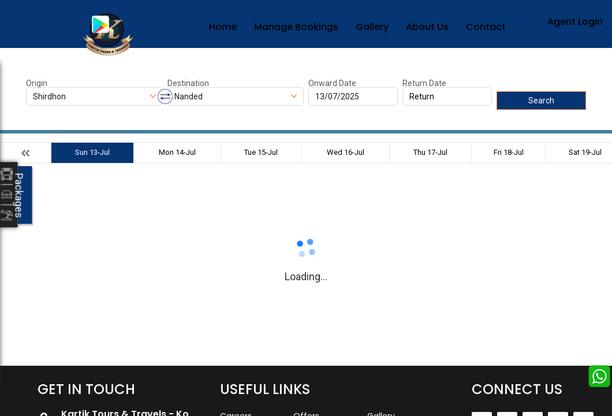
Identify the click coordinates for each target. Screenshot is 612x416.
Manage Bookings (296, 27)
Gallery (372, 27)
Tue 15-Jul (261, 152)
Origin (36, 83)
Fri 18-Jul (509, 152)
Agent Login (575, 21)
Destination (188, 83)
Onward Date (332, 83)
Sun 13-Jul (92, 152)
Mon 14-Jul (177, 152)
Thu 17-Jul (430, 152)
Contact (486, 27)
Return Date (424, 83)
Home (223, 27)
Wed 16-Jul (345, 152)
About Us (427, 27)
